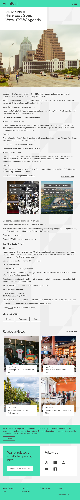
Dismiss (9, 438)
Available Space (45, 488)
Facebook (23, 319)
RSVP (10, 239)
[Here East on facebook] (55, 469)
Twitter (8, 319)
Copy (36, 319)
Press (4, 491)
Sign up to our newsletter (20, 469)
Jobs (60, 488)
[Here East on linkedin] (55, 462)
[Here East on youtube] (46, 469)
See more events (67, 177)
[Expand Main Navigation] (75, 4)
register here (43, 286)
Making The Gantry (8, 488)
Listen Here (24, 488)
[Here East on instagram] (63, 462)
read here (33, 434)
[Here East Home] (11, 3)
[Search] (72, 4)
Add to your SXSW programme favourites (19, 145)
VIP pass (14, 282)
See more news (71, 331)
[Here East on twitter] (46, 462)
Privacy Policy (25, 491)
